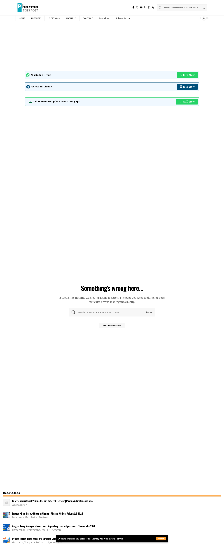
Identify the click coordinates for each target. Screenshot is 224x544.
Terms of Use (118, 538)
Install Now (187, 101)
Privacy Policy (99, 538)
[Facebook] (133, 7)
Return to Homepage (112, 326)
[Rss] (153, 7)
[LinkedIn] (145, 7)
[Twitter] (137, 7)
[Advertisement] (96, 45)
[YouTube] (141, 7)
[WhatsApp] (149, 7)
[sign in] (193, 18)
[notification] (197, 18)
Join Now (187, 75)
